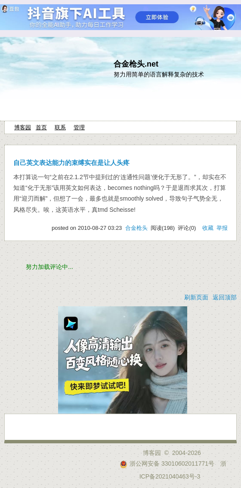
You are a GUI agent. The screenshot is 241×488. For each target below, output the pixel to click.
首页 (41, 127)
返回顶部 (225, 297)
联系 (60, 127)
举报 (222, 228)
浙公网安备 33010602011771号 (167, 463)
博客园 (22, 127)
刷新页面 (196, 297)
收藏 (207, 228)
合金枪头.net (136, 64)
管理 (79, 127)
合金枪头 (136, 228)
